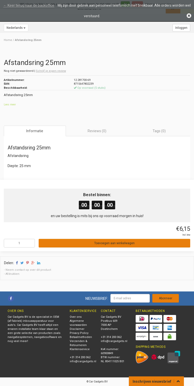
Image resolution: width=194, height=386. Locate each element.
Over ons (76, 317)
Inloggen (181, 28)
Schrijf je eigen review (51, 71)
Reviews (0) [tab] (97, 131)
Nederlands (16, 28)
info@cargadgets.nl (83, 361)
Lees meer (10, 104)
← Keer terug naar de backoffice (28, 5)
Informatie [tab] (34, 131)
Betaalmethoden (81, 337)
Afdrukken (12, 274)
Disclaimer (77, 329)
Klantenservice (80, 349)
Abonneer (165, 298)
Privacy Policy (79, 333)
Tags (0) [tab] (159, 131)
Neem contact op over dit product (28, 269)
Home (8, 40)
